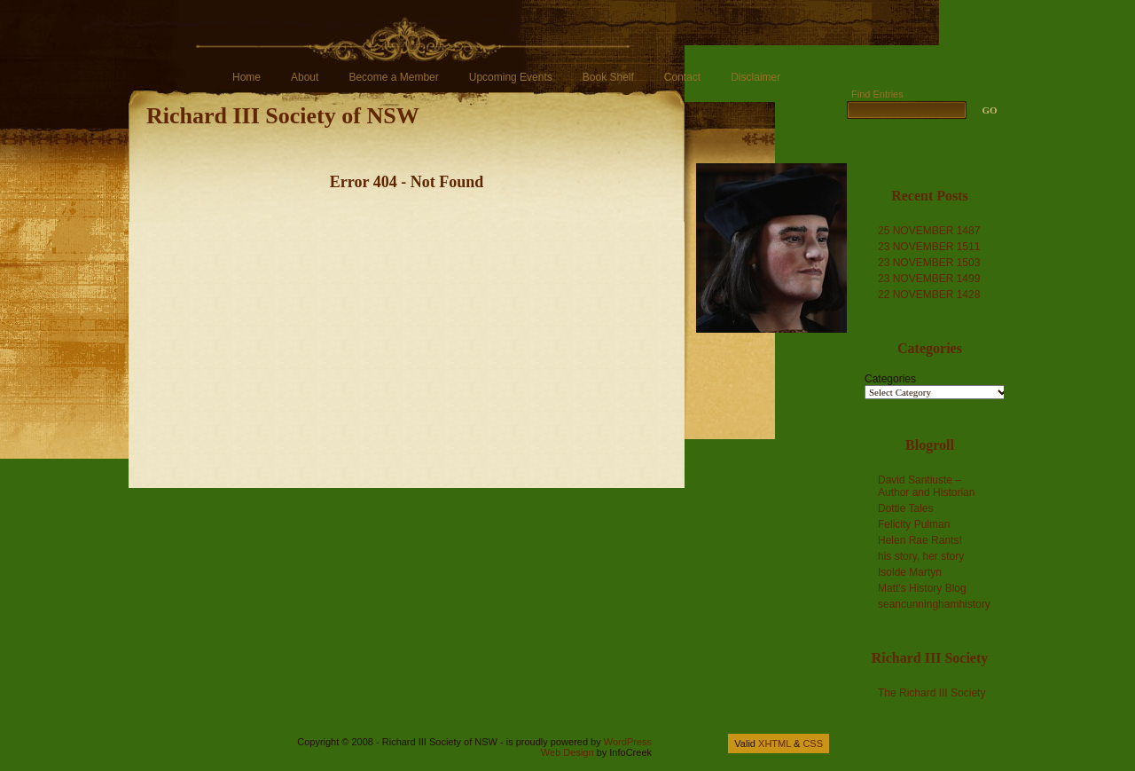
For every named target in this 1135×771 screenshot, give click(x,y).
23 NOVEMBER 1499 (929, 278)
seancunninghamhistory (934, 604)
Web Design (567, 752)
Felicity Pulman (914, 524)
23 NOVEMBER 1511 (929, 246)
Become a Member (393, 77)
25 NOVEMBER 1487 (929, 230)
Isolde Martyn (910, 572)
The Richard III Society (931, 693)
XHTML (774, 743)
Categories (890, 379)
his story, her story (921, 556)
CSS (812, 743)
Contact (682, 77)
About (304, 77)
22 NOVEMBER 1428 (929, 294)
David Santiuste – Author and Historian (926, 486)
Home (246, 77)
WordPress (628, 741)
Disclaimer (755, 77)
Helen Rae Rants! (920, 540)
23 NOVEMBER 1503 (929, 262)
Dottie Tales (905, 508)
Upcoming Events (510, 77)
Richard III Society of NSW (282, 116)
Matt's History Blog (922, 588)
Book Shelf (608, 77)
